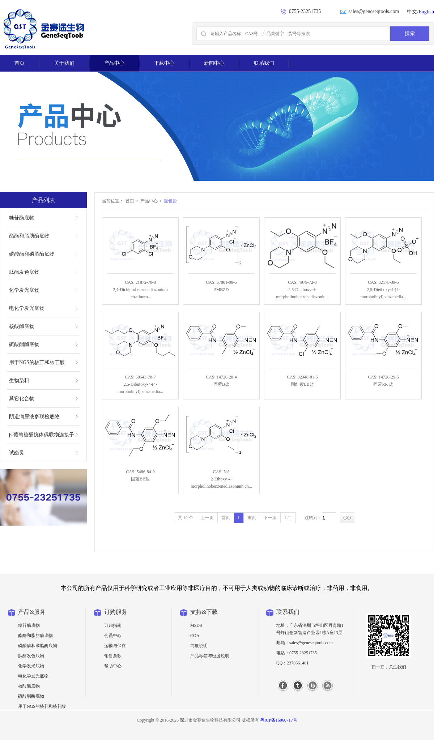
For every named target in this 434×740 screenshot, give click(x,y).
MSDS (196, 625)
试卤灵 (16, 452)
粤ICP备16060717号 (278, 720)
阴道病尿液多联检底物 (34, 416)
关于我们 (64, 63)
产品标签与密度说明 (209, 655)
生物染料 (19, 380)
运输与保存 (115, 645)
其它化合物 (21, 398)
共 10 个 (185, 517)
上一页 (207, 517)
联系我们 (264, 63)
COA (194, 635)
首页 (19, 63)
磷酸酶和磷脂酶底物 (32, 254)
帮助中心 (113, 665)
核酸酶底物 (21, 326)
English (426, 11)
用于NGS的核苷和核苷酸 (37, 362)
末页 (251, 517)
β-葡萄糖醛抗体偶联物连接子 (41, 434)
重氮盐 (170, 201)
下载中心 (164, 63)
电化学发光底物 (26, 308)
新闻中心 (214, 63)
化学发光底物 (24, 290)
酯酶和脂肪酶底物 (29, 236)
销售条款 (113, 655)
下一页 (270, 517)
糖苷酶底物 (21, 218)
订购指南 (113, 625)
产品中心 (114, 63)
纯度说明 (199, 645)
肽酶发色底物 (24, 272)
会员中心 (113, 635)
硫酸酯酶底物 (24, 344)
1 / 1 (288, 517)
